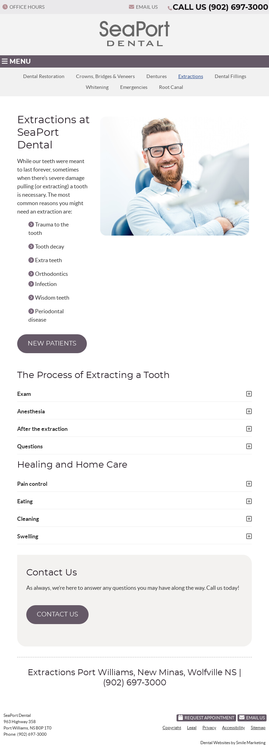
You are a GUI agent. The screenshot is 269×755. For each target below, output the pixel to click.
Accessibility (233, 727)
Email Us (143, 7)
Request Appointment (206, 717)
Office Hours (23, 7)
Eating (25, 501)
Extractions (190, 76)
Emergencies (133, 87)
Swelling (27, 536)
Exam (24, 394)
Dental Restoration (43, 76)
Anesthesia (31, 411)
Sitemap (258, 727)
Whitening (97, 87)
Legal (191, 727)
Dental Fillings (230, 76)
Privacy (209, 727)
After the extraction (42, 429)
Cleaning (28, 519)
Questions (30, 446)
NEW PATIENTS (52, 344)
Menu (16, 61)
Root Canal (171, 87)
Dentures (156, 76)
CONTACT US (57, 614)
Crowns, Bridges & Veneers (105, 76)
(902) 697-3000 (238, 7)
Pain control (32, 484)
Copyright (172, 727)
